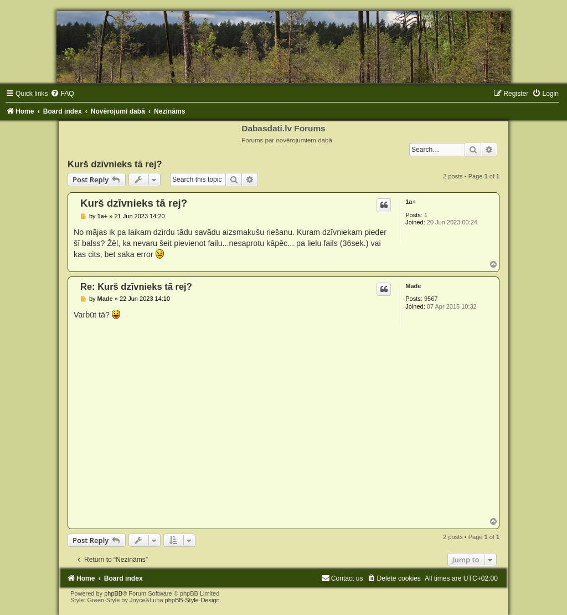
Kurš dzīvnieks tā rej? (115, 164)
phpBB (113, 593)
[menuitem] (62, 94)
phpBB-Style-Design (192, 600)
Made (413, 286)
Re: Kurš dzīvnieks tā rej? (136, 286)
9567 (430, 298)
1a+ (410, 201)
